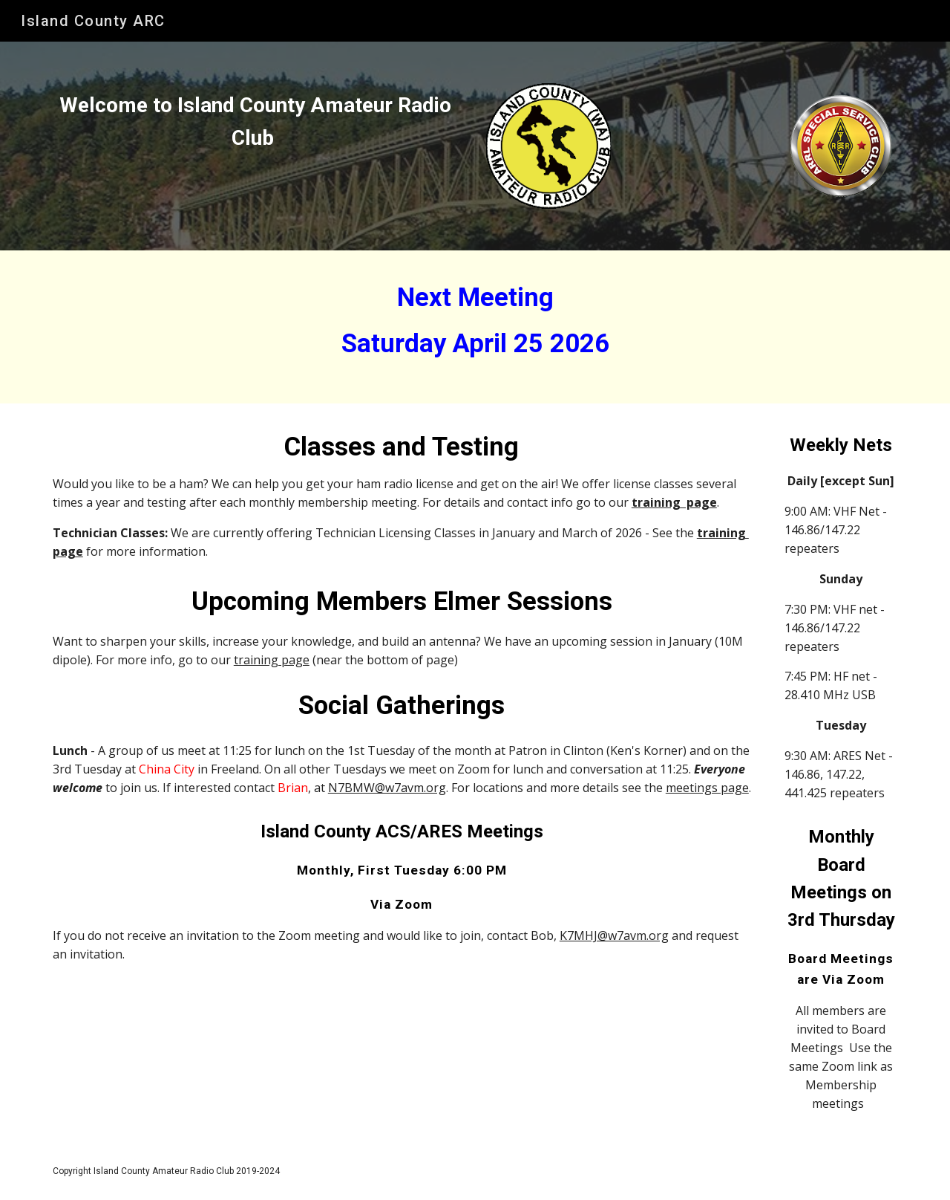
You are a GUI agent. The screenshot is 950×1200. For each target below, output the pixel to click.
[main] (255, 121)
